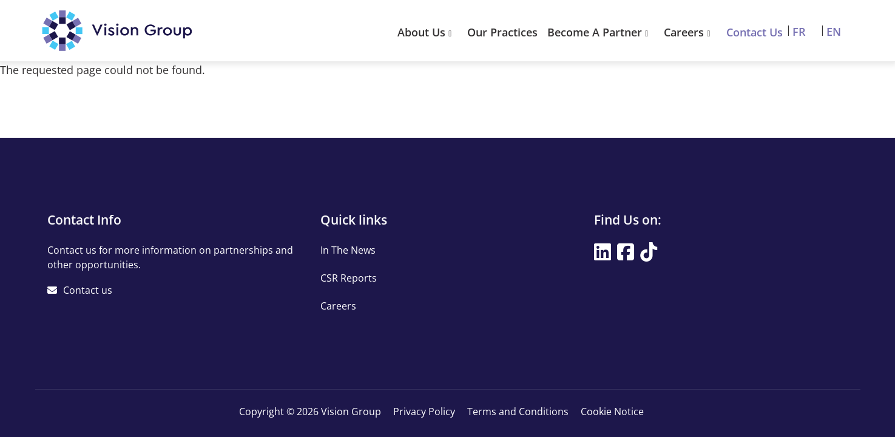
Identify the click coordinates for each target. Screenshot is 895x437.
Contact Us (754, 32)
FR (799, 31)
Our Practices (502, 32)
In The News (348, 250)
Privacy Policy (424, 411)
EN (833, 31)
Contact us (87, 290)
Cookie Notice (612, 411)
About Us (427, 32)
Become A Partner (600, 32)
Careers (690, 32)
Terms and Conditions (518, 411)
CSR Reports (348, 278)
